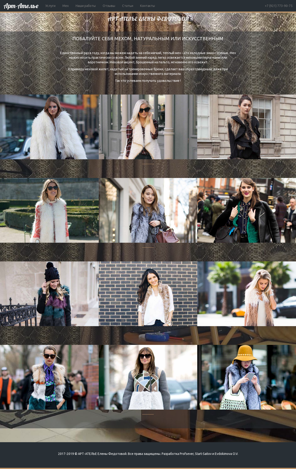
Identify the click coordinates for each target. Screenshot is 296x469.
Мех (65, 6)
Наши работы (86, 6)
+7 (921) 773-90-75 (279, 6)
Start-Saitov (203, 454)
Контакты (147, 6)
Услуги (50, 6)
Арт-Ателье (20, 6)
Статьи (127, 6)
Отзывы (109, 6)
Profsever (187, 454)
